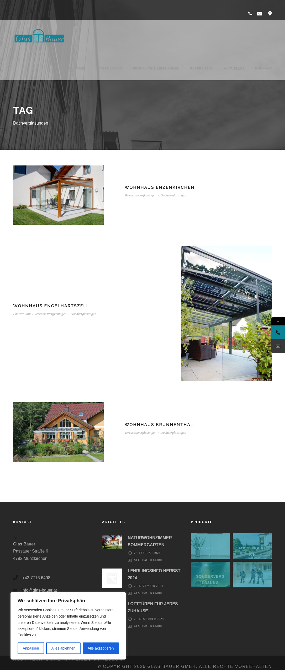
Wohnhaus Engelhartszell (51, 305)
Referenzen (201, 68)
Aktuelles (234, 68)
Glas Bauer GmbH (148, 560)
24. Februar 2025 (147, 553)
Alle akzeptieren (101, 648)
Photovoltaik (21, 314)
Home (75, 68)
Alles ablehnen (63, 648)
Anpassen (31, 648)
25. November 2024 (149, 619)
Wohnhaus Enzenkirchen (160, 187)
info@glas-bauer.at (39, 590)
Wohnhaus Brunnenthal (159, 424)
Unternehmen (108, 68)
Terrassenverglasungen (140, 195)
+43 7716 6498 (36, 578)
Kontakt (263, 68)
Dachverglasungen (173, 195)
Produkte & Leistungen (156, 68)
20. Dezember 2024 (148, 586)
